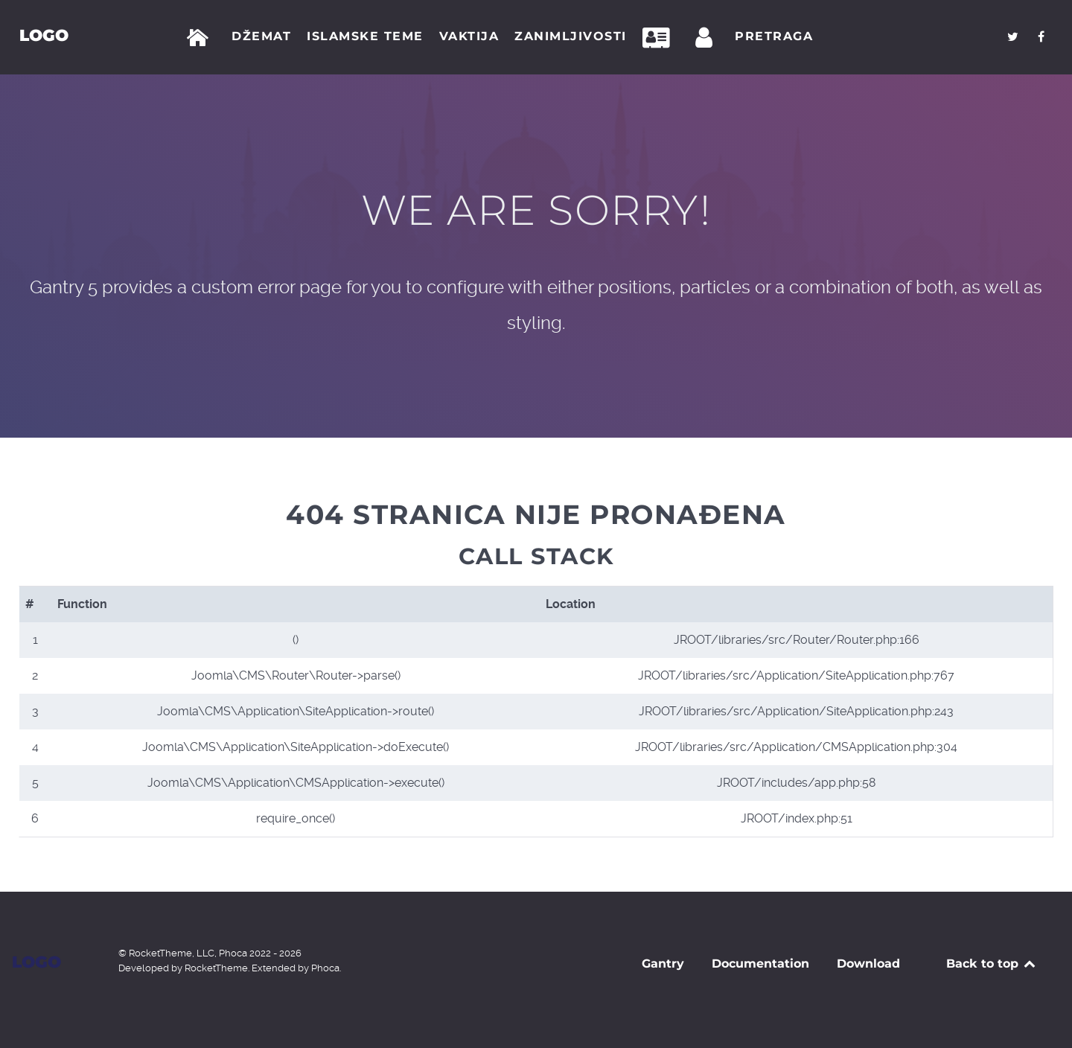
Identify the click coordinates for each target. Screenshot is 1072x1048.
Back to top (992, 963)
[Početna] (200, 38)
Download (868, 963)
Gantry (663, 963)
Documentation (760, 963)
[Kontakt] (660, 38)
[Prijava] (706, 38)
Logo (43, 35)
